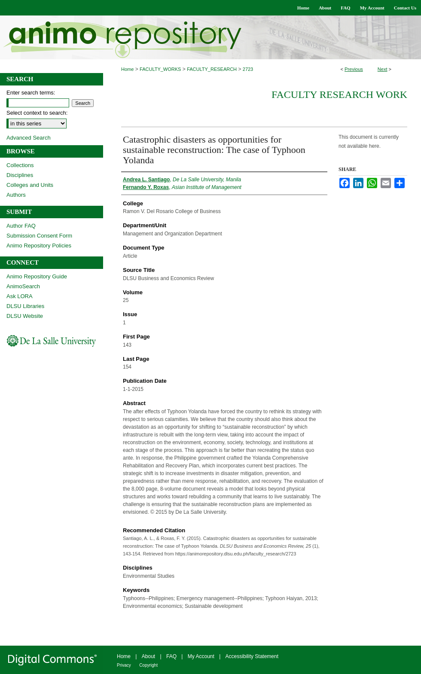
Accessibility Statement (252, 656)
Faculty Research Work (339, 94)
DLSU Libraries (25, 306)
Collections (20, 165)
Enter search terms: (30, 92)
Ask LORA (19, 296)
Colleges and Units (29, 185)
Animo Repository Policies (38, 245)
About (148, 656)
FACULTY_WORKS (160, 69)
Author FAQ (21, 226)
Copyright (148, 665)
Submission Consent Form (39, 235)
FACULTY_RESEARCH (212, 69)
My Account (201, 656)
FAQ (171, 656)
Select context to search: (36, 113)
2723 (248, 69)
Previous (354, 69)
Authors (16, 195)
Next (382, 69)
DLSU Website (24, 316)
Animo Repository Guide (36, 276)
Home (127, 69)
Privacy (124, 665)
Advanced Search (28, 137)
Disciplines (19, 175)
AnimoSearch (23, 286)
